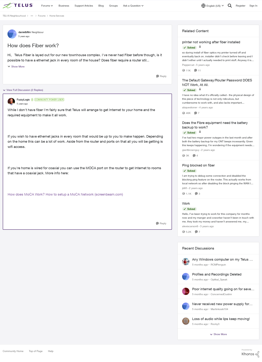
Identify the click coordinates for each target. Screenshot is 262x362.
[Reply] (161, 76)
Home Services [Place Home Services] (56, 15)
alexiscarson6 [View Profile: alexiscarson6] (190, 226)
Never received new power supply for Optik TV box (220, 304)
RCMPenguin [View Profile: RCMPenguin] (218, 264)
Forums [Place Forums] (41, 15)
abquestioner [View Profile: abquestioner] (189, 107)
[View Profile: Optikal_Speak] (185, 276)
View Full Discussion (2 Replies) (23, 90)
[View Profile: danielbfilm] (12, 34)
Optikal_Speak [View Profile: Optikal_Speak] (219, 279)
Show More (16, 66)
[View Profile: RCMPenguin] (185, 261)
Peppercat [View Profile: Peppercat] (188, 64)
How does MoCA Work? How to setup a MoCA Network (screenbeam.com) (65, 194)
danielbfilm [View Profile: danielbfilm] (24, 32)
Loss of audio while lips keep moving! (221, 319)
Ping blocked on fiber (198, 165)
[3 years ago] (206, 226)
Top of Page (36, 351)
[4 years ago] (205, 107)
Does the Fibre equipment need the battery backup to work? (215, 125)
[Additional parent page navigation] (32, 15)
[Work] (218, 217)
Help (50, 351)
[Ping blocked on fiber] (218, 179)
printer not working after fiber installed (211, 42)
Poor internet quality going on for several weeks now (223, 289)
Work (186, 203)
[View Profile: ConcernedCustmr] (185, 291)
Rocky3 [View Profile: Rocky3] (215, 323)
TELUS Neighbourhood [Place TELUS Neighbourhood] (14, 15)
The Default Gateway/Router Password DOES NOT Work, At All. (217, 82)
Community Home (13, 351)
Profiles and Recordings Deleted (216, 274)
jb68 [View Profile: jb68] (184, 188)
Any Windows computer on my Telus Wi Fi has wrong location (222, 259)
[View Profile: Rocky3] (185, 321)
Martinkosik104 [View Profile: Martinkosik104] (219, 309)
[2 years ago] (207, 150)
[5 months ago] (200, 264)
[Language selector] (212, 5)
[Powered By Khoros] (250, 353)
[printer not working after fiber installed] (218, 56)
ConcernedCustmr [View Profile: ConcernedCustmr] (221, 294)
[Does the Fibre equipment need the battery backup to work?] (218, 141)
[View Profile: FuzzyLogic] (11, 101)
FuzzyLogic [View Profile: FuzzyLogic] (23, 99)
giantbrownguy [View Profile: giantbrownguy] (190, 149)
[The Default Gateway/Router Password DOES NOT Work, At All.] (218, 98)
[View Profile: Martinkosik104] (185, 306)
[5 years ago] (202, 65)
